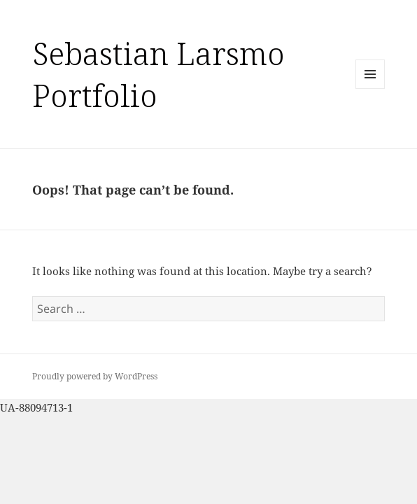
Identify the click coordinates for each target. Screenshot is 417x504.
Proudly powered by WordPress (94, 376)
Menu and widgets (370, 88)
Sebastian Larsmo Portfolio (158, 74)
